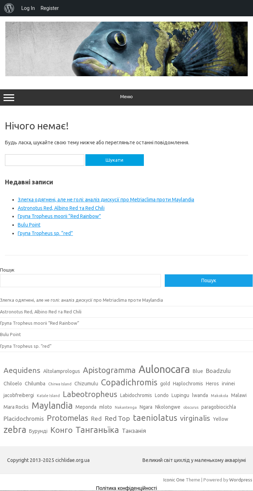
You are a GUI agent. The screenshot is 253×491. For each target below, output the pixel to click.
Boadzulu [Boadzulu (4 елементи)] (218, 370)
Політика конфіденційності (126, 488)
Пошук (7, 269)
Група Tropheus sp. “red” (45, 233)
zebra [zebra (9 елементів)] (15, 430)
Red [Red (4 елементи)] (96, 418)
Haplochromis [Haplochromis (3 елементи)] (188, 383)
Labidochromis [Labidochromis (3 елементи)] (136, 395)
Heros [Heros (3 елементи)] (212, 383)
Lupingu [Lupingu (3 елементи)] (180, 395)
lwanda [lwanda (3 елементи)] (200, 395)
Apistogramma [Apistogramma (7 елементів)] (109, 370)
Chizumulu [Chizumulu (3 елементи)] (86, 383)
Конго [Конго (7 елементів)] (61, 429)
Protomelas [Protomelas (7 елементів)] (67, 417)
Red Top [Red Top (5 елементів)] (117, 418)
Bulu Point (29, 225)
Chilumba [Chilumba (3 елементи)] (35, 383)
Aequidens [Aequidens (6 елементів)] (22, 370)
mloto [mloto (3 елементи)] (105, 407)
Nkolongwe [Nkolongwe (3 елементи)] (167, 407)
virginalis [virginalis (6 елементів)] (195, 418)
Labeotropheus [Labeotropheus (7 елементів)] (90, 394)
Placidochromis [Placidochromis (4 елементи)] (24, 418)
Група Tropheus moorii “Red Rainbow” (59, 216)
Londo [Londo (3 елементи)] (162, 395)
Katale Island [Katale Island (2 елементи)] (48, 396)
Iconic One (174, 479)
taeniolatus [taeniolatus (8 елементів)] (155, 417)
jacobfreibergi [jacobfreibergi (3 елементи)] (19, 395)
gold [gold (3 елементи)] (165, 383)
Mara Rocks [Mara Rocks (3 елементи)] (16, 407)
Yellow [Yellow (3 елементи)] (220, 419)
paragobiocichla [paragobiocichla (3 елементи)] (218, 407)
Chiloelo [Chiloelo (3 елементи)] (13, 383)
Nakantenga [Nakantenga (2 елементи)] (126, 407)
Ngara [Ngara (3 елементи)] (146, 407)
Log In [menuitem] (28, 8)
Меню (126, 97)
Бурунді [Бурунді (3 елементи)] (38, 431)
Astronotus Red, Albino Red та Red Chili (61, 208)
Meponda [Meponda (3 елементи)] (85, 407)
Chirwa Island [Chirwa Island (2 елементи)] (60, 384)
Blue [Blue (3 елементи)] (198, 371)
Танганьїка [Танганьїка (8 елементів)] (97, 429)
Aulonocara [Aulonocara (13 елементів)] (164, 369)
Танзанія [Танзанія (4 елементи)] (134, 430)
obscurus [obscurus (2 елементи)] (190, 407)
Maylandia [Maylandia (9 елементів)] (52, 406)
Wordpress (240, 479)
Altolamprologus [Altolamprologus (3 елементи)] (61, 371)
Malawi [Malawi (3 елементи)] (239, 395)
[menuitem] (9, 8)
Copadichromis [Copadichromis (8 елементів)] (129, 382)
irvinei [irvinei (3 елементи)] (228, 383)
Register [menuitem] (49, 8)
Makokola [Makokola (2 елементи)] (219, 396)
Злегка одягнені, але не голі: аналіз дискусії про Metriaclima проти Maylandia (106, 199)
